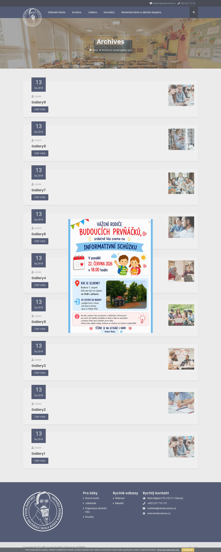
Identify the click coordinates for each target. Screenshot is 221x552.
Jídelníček (90, 503)
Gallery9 (38, 102)
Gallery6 (38, 234)
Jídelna (92, 12)
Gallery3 (38, 365)
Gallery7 (38, 190)
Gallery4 (38, 278)
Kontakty (109, 12)
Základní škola (56, 12)
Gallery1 (38, 453)
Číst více (40, 109)
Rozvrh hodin (92, 498)
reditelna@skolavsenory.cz (164, 3)
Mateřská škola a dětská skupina (141, 12)
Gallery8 (38, 146)
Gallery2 (38, 409)
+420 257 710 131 (188, 3)
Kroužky (89, 516)
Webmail (119, 498)
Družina (76, 12)
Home (93, 50)
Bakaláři (119, 503)
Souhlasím (187, 550)
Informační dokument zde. (168, 550)
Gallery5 (38, 321)
